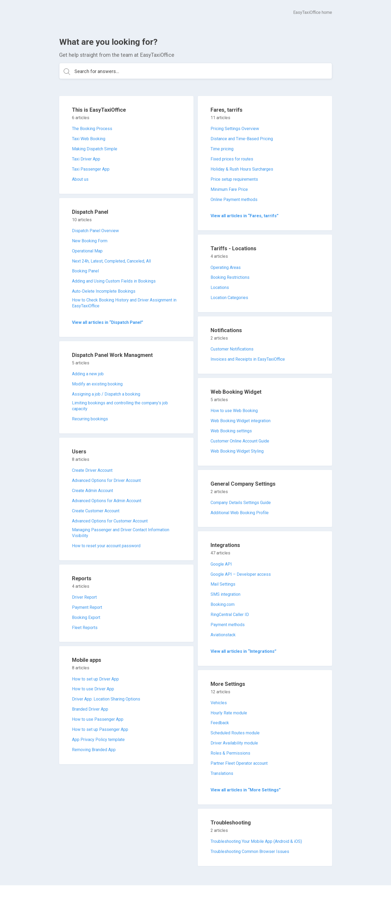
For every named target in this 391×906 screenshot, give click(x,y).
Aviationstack (223, 634)
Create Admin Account (92, 490)
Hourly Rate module (229, 712)
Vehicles (219, 702)
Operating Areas (226, 267)
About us (80, 179)
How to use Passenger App (97, 719)
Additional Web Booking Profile (240, 512)
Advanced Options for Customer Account (110, 521)
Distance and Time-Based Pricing (242, 138)
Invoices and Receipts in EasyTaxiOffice (248, 359)
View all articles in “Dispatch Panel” (107, 322)
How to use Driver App (93, 688)
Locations (220, 287)
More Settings (228, 684)
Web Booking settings (231, 430)
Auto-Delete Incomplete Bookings (103, 291)
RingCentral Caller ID (230, 614)
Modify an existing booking (97, 383)
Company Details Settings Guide (241, 502)
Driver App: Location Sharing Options (106, 699)
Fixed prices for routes (232, 159)
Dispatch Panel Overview (95, 230)
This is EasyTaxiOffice (99, 110)
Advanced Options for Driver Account (106, 480)
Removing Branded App (94, 749)
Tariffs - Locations (233, 248)
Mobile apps (86, 660)
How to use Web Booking (234, 410)
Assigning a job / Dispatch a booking (106, 394)
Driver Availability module (234, 743)
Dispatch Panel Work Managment (112, 355)
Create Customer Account (95, 510)
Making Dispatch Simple (94, 148)
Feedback (220, 722)
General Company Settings (243, 484)
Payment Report (87, 607)
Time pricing (222, 148)
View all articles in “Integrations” (243, 651)
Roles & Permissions (230, 753)
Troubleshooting (231, 822)
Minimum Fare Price (229, 189)
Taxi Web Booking (88, 138)
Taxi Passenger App (91, 169)
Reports (81, 578)
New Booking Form (89, 240)
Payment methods (228, 624)
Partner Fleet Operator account (239, 763)
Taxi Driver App (86, 159)
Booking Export (86, 617)
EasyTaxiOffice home (312, 12)
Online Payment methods (234, 199)
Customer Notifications (232, 349)
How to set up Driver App (95, 679)
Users (79, 451)
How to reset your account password (106, 545)
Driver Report (84, 597)
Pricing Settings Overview (235, 128)
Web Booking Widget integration (241, 420)
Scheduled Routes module (235, 732)
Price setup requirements (234, 179)
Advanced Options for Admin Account (106, 500)
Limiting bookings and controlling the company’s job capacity (120, 405)
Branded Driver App (90, 709)
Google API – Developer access (241, 574)
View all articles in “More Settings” (246, 789)
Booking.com (223, 604)
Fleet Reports (85, 627)
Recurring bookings (90, 418)
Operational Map (87, 250)
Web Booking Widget (236, 392)
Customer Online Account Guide (240, 441)
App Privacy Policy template (98, 739)
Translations (222, 773)
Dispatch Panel (90, 212)
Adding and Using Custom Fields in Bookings (114, 281)
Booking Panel (85, 270)
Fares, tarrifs (227, 110)
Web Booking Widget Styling (237, 451)
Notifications (226, 330)
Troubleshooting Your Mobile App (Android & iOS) (256, 841)
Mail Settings (223, 584)
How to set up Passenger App (100, 729)
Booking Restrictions (230, 277)
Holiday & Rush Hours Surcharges (242, 169)
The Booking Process (92, 128)
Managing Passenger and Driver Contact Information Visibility (120, 532)
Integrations (225, 545)
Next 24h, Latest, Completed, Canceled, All (111, 261)
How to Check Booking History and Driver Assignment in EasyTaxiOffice (124, 302)
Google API (221, 564)
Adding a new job (88, 373)
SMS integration (225, 594)
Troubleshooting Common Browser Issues (250, 851)
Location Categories (229, 297)
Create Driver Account (92, 470)
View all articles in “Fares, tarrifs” (245, 215)
